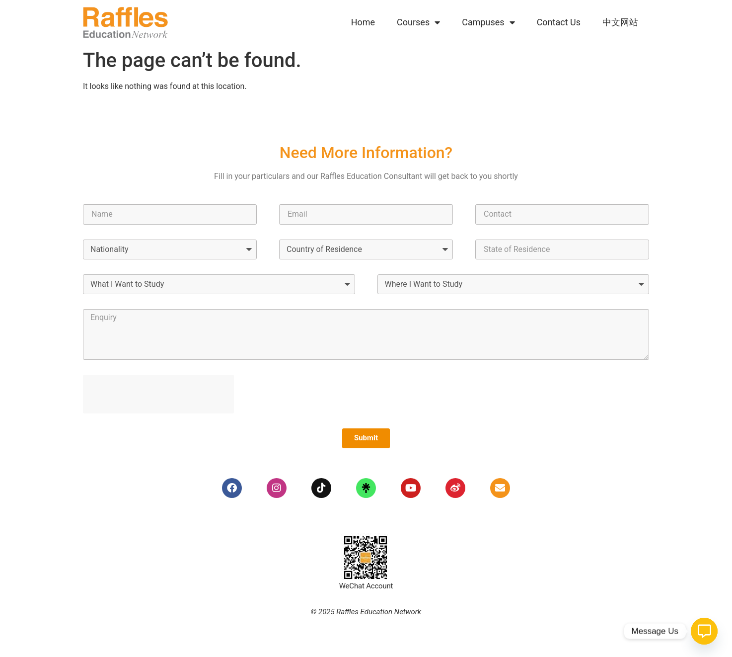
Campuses (488, 22)
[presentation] (158, 394)
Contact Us (559, 22)
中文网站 (620, 22)
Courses (418, 22)
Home (363, 22)
